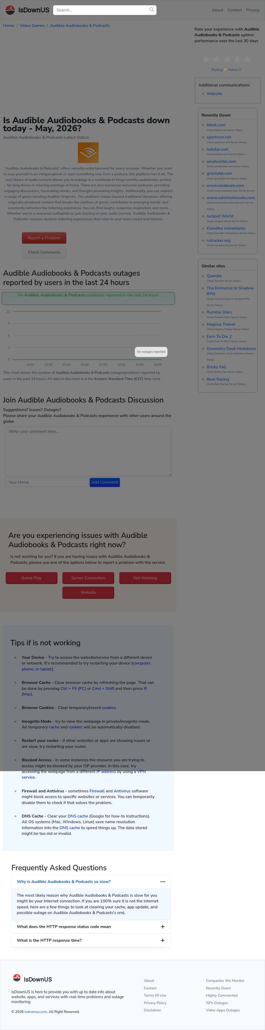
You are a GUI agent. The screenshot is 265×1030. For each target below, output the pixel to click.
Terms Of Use (155, 995)
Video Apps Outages (223, 1010)
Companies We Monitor (225, 980)
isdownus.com (36, 1011)
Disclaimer (152, 1010)
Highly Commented (222, 995)
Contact (150, 988)
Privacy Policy (155, 1002)
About (149, 980)
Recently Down (218, 988)
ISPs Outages (217, 1002)
